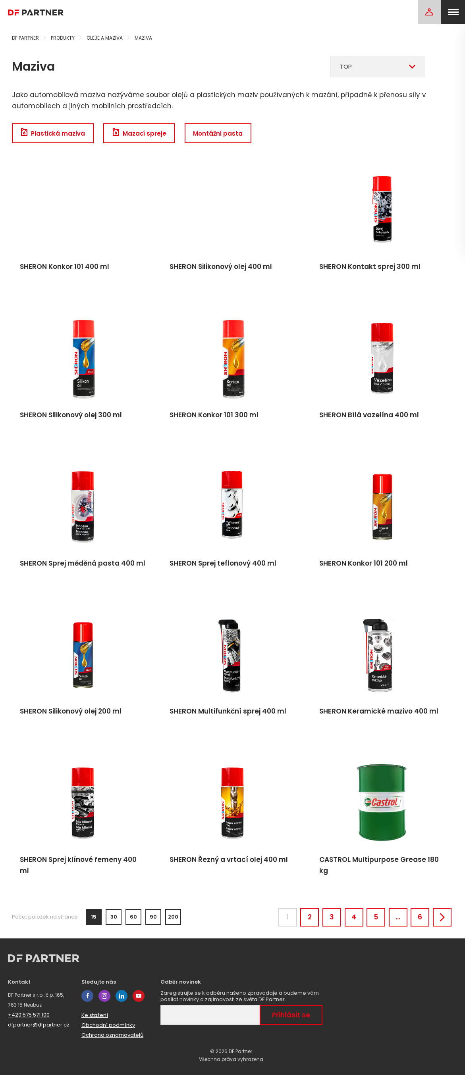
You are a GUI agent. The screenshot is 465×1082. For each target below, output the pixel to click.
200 (173, 922)
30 (113, 922)
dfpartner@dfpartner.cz (38, 1031)
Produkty (63, 38)
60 (133, 922)
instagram (104, 1003)
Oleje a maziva (105, 38)
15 (93, 922)
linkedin (121, 1003)
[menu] (453, 12)
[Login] (429, 12)
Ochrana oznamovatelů (112, 1042)
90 (153, 922)
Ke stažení (94, 1022)
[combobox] (377, 66)
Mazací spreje (142, 133)
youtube (139, 1003)
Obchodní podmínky (108, 1032)
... (393, 922)
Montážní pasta (222, 133)
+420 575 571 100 (29, 1021)
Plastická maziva (54, 133)
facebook (87, 1003)
